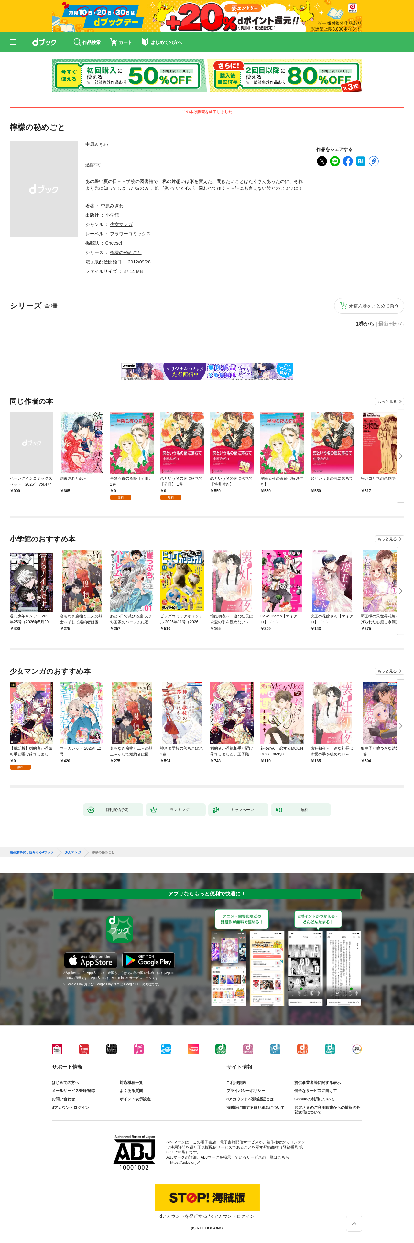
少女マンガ (121, 224)
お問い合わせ (63, 1099)
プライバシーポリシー (245, 1090)
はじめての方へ (65, 1082)
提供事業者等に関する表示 (317, 1082)
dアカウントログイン (70, 1107)
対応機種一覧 (131, 1082)
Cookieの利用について (314, 1099)
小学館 (112, 215)
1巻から (365, 324)
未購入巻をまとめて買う (374, 305)
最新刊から (391, 324)
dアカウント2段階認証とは (250, 1099)
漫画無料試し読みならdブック (32, 852)
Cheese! (113, 243)
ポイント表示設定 (135, 1099)
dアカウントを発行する (183, 1216)
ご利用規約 (236, 1082)
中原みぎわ (96, 144)
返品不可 (93, 165)
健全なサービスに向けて (315, 1090)
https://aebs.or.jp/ (185, 1162)
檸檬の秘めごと (126, 252)
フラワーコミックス (130, 233)
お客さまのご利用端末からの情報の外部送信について (327, 1110)
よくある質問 (131, 1090)
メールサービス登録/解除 (73, 1090)
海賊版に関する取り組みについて (255, 1107)
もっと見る (387, 401)
